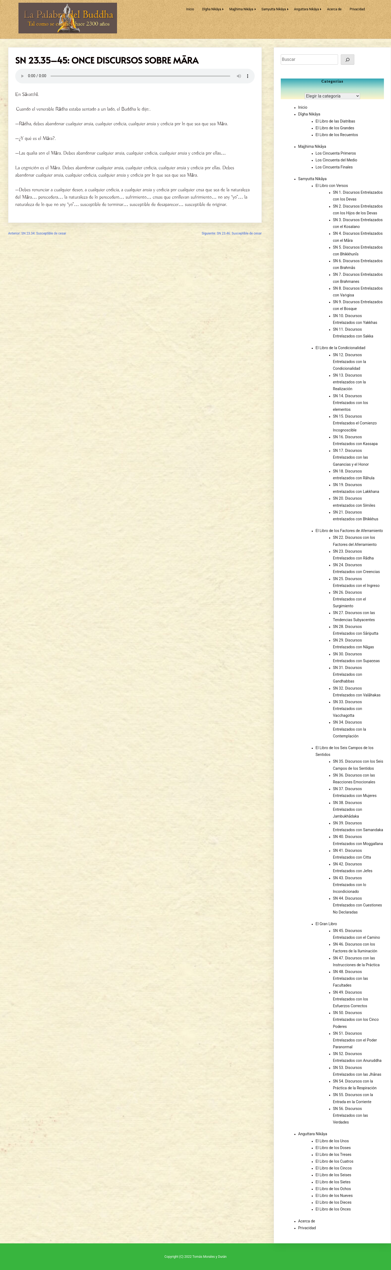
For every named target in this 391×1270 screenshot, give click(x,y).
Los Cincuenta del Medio (336, 160)
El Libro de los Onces (333, 1209)
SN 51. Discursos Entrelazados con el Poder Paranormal (355, 1040)
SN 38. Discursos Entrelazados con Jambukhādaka (347, 809)
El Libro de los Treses (333, 1154)
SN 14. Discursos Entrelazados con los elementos (350, 403)
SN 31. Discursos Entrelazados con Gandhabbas (347, 674)
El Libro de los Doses (333, 1148)
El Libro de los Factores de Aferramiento (349, 530)
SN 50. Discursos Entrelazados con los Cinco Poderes (356, 1019)
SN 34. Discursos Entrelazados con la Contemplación (349, 729)
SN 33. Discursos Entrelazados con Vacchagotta (347, 709)
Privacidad (357, 9)
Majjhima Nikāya (241, 9)
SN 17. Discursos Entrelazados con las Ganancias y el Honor (351, 457)
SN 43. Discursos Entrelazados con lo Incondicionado (349, 885)
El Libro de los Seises (333, 1175)
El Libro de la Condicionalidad (340, 348)
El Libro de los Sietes (333, 1182)
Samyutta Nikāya (273, 9)
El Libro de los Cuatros (334, 1161)
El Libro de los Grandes (335, 128)
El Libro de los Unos (332, 1141)
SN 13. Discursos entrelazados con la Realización (349, 382)
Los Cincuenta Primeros (336, 153)
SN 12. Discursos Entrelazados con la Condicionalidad (349, 362)
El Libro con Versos (332, 185)
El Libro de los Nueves (334, 1195)
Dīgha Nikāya (211, 9)
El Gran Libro (326, 924)
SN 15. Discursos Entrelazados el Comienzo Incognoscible (355, 423)
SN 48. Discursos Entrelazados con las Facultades (350, 978)
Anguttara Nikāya (306, 9)
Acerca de (334, 9)
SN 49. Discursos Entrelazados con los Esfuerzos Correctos (350, 999)
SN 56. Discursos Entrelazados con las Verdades (350, 1115)
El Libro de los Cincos (334, 1168)
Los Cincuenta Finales (334, 167)
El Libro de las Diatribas (335, 121)
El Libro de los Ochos (333, 1189)
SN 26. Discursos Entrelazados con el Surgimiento (349, 599)
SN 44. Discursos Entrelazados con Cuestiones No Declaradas (357, 905)
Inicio (190, 9)
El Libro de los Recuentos (337, 135)
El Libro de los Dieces (334, 1202)
